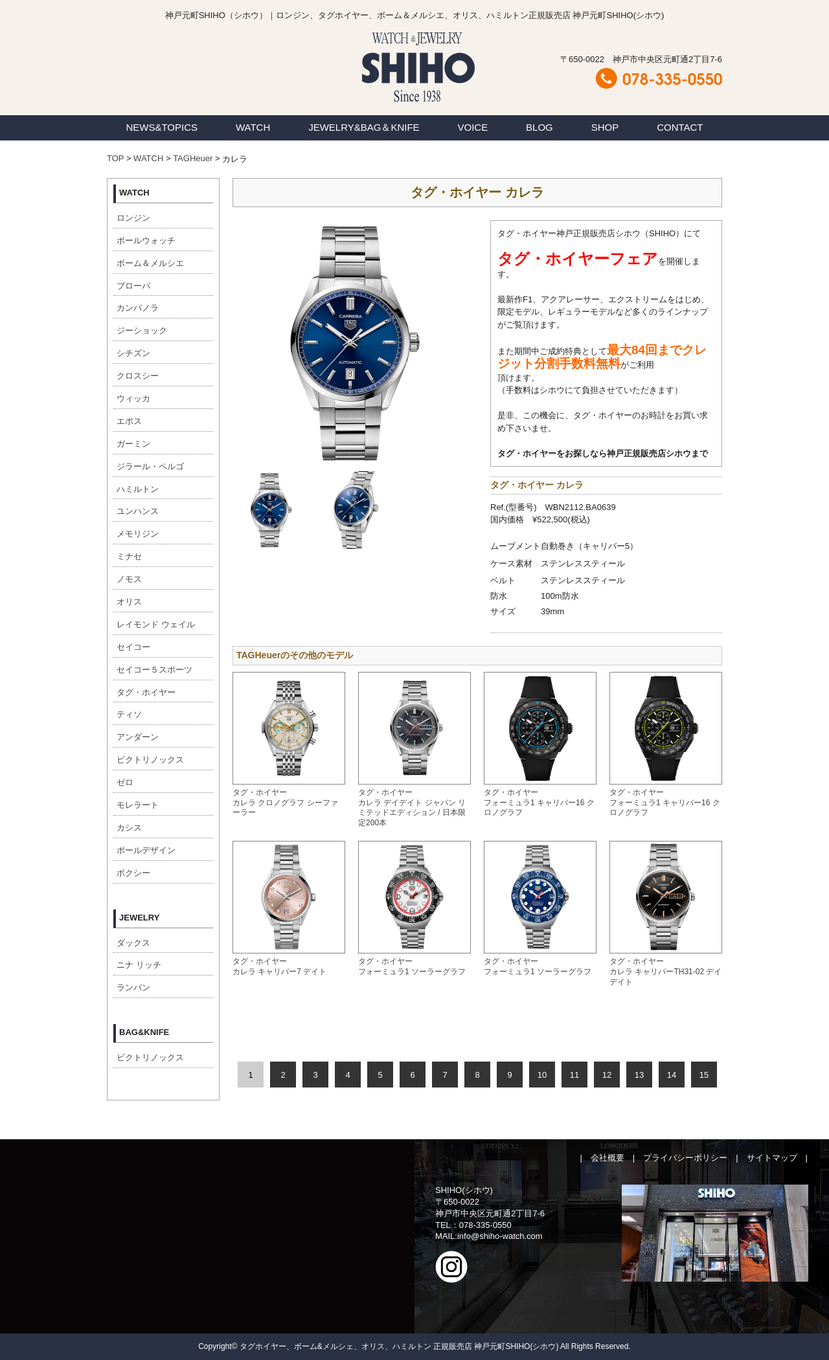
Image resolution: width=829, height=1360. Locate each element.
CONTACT (680, 127)
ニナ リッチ (139, 965)
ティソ (129, 714)
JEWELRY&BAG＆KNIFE (363, 127)
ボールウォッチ (146, 240)
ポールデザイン (146, 850)
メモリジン (138, 534)
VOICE (473, 127)
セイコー (133, 647)
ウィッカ (133, 398)
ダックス (133, 943)
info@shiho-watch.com (500, 1236)
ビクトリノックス (150, 759)
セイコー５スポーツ (154, 669)
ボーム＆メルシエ (150, 263)
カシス (129, 827)
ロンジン (133, 218)
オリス (129, 602)
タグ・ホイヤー (146, 692)
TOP (115, 158)
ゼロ (125, 782)
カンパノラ (138, 308)
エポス (129, 421)
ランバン (133, 987)
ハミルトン (138, 489)
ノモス (129, 579)
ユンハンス (138, 511)
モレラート (138, 805)
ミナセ (129, 556)
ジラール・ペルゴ (150, 466)
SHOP (605, 127)
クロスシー (138, 376)
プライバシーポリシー (685, 1158)
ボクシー (133, 873)
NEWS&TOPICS (162, 127)
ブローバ (133, 286)
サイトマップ (772, 1158)
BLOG (539, 127)
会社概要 (607, 1158)
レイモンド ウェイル (156, 624)
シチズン (133, 353)
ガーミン (133, 444)
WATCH (253, 127)
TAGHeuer (192, 158)
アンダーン (138, 737)
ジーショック (142, 330)
